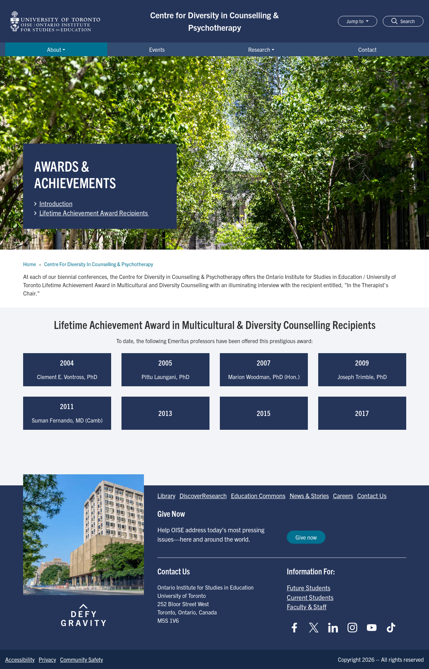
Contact (367, 49)
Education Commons (258, 496)
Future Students (308, 587)
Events (157, 49)
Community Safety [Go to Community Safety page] (81, 659)
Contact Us (372, 496)
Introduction (55, 203)
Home (29, 264)
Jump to (355, 21)
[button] (403, 21)
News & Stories (309, 496)
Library (166, 496)
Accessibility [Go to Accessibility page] (20, 659)
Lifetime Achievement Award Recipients (94, 213)
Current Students (310, 597)
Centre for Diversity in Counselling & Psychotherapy (214, 21)
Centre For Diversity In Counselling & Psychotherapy (98, 264)
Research (259, 49)
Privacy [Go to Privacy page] (47, 659)
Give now (306, 537)
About (54, 49)
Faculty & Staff (306, 606)
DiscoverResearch (203, 496)
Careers (343, 496)
